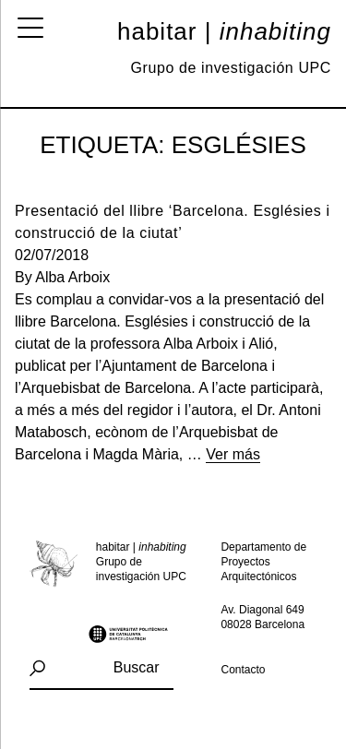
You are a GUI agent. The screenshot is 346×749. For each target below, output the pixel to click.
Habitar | (224, 31)
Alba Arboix (72, 277)
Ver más (233, 454)
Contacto (243, 669)
